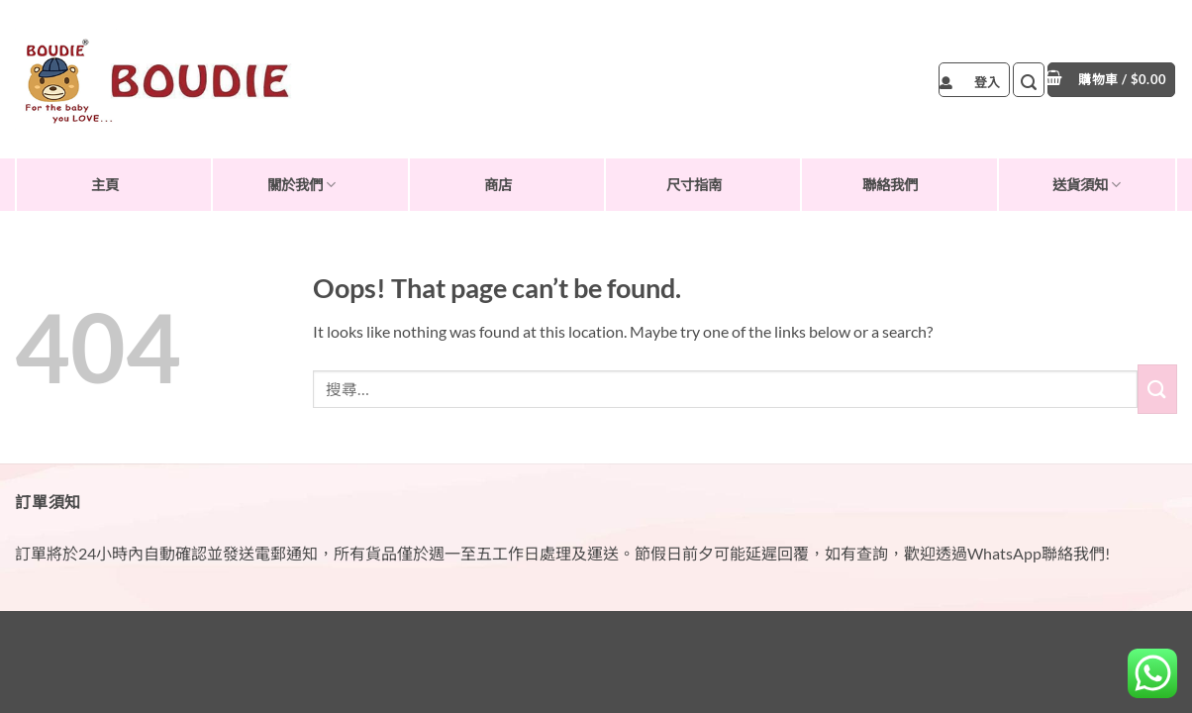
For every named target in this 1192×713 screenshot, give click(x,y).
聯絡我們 (890, 184)
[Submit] (1157, 388)
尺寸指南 (694, 184)
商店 (498, 184)
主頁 (105, 184)
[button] (974, 79)
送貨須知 (1086, 184)
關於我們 (301, 184)
